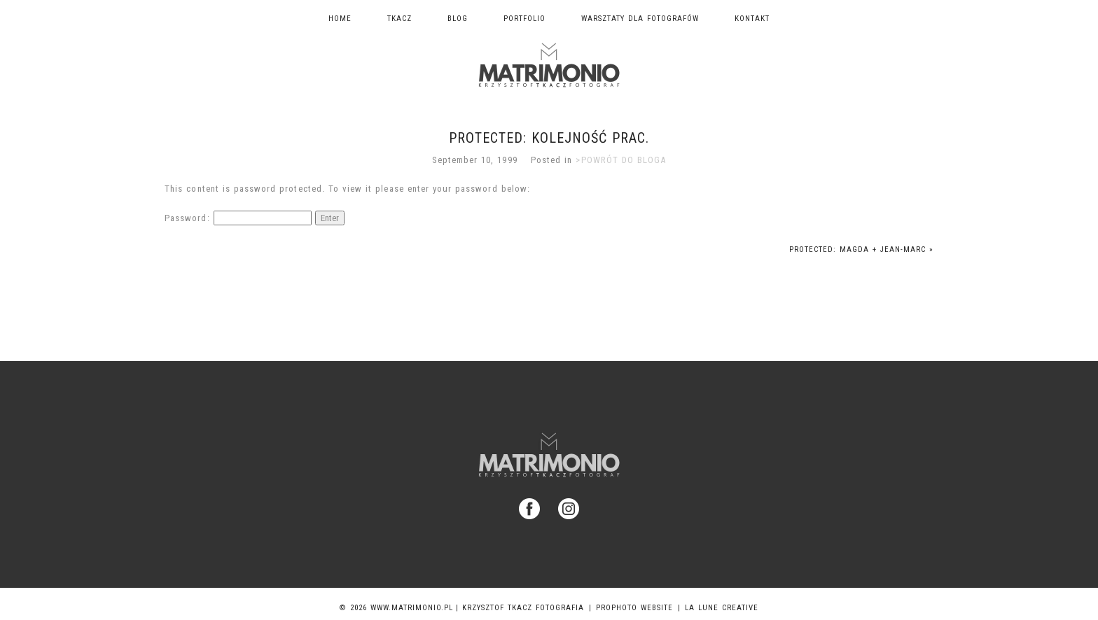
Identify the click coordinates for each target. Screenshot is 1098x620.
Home (340, 18)
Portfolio (524, 18)
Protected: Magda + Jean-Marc (861, 249)
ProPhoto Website (634, 607)
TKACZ (399, 18)
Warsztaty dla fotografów (640, 18)
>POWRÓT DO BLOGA (621, 160)
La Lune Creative (721, 607)
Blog (457, 18)
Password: (238, 218)
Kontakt (752, 18)
